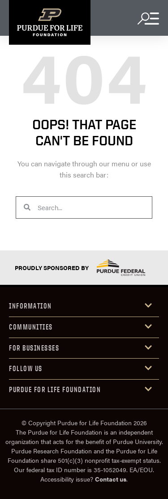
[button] (84, 306)
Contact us (110, 478)
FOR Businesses (34, 347)
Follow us (26, 368)
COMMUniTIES (31, 326)
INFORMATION (30, 305)
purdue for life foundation (55, 389)
